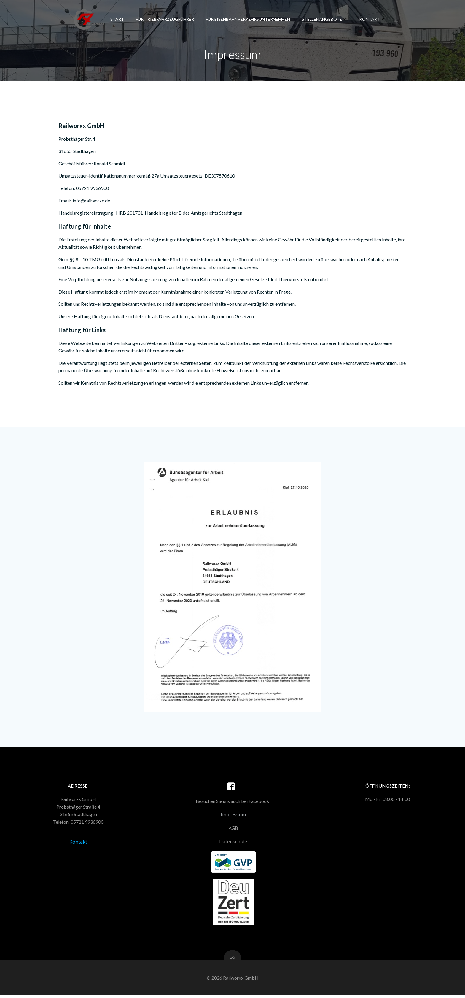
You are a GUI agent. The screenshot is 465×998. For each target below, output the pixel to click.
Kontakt (372, 19)
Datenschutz (233, 844)
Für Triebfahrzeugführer (165, 19)
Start (117, 19)
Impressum (233, 817)
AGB (233, 830)
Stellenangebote (324, 19)
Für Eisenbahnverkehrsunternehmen (248, 19)
